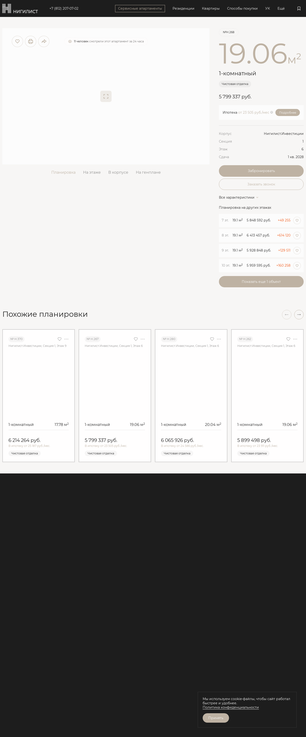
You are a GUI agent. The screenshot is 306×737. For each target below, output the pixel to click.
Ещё (281, 8)
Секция (225, 141)
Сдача (224, 157)
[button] (299, 314)
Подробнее (287, 112)
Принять (215, 718)
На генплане (148, 172)
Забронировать (261, 171)
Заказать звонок (261, 184)
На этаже (92, 172)
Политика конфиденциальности (231, 707)
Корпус (225, 134)
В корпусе (118, 172)
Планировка (63, 172)
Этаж (223, 149)
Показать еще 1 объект (261, 282)
